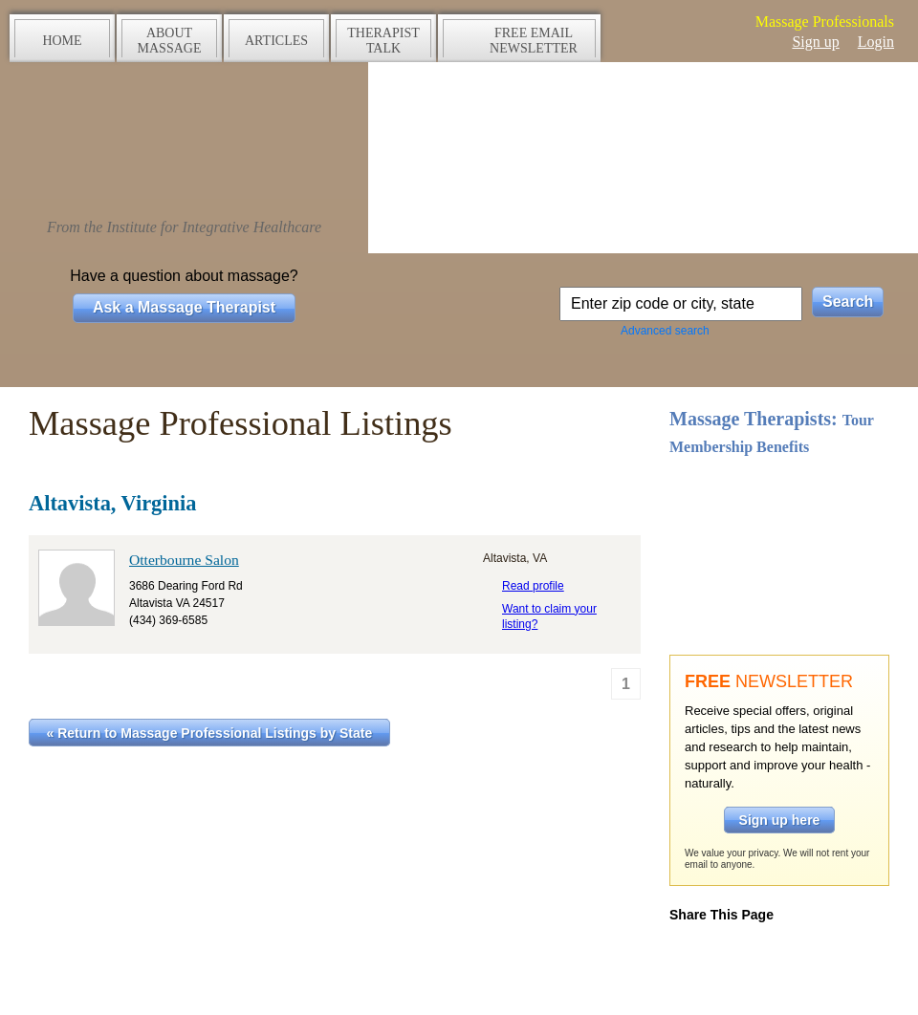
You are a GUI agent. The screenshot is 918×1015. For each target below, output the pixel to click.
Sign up (815, 41)
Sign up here (779, 820)
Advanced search (665, 330)
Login (876, 41)
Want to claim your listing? (549, 616)
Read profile (533, 586)
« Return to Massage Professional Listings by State (210, 733)
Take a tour (779, 538)
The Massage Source (184, 141)
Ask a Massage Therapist (184, 307)
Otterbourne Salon (184, 559)
